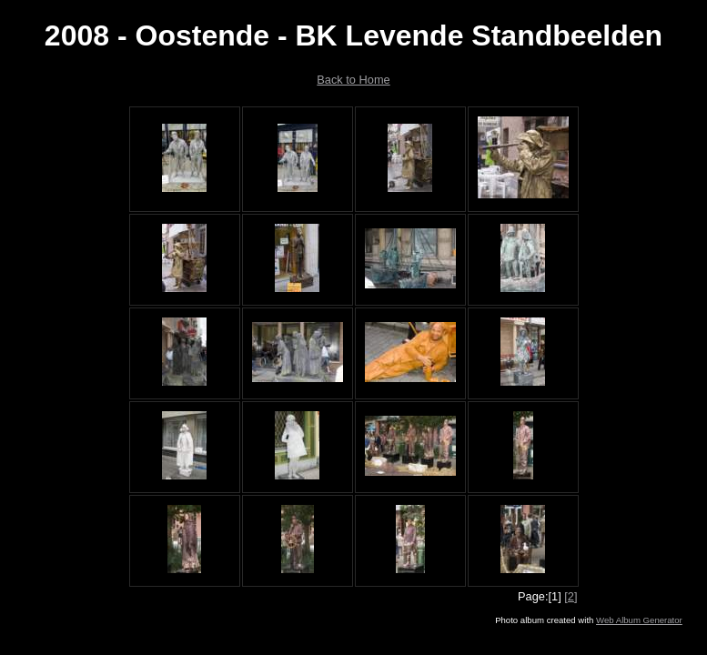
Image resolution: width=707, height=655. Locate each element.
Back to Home (353, 79)
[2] (570, 596)
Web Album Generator (639, 620)
